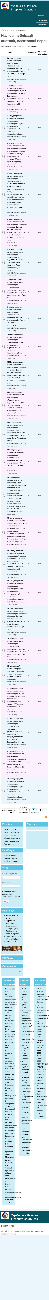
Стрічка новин (10, 855)
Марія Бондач (14, 682)
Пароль (6, 883)
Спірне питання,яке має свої (42, 1096)
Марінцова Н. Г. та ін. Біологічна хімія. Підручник (9, 1079)
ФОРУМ (41, 16)
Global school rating (13, 936)
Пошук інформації (11, 841)
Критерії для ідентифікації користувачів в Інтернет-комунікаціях (27, 1142)
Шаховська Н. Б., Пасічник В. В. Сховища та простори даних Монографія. (10, 1146)
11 (11, 812)
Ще (27, 1153)
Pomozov (12, 511)
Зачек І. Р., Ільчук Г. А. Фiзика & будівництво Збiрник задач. (10, 1168)
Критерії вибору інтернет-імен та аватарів (25, 1077)
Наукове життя (10, 829)
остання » (34, 812)
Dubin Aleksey (14, 79)
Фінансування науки (12, 838)
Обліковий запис (11, 861)
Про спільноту (10, 844)
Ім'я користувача (9, 874)
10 (44, 810)
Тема (9, 53)
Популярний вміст (11, 858)
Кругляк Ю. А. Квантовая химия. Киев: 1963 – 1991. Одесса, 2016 (41, 1050)
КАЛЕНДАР (42, 20)
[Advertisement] (36, 840)
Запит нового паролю (11, 897)
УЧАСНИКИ (42, 25)
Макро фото (11, 942)
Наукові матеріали (17, 30)
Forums (5, 30)
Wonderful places (12, 939)
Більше (10, 1203)
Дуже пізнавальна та (42, 1105)
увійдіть (33, 46)
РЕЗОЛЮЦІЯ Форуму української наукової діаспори (42, 1069)
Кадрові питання (10, 835)
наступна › (23, 812)
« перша (23, 807)
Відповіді (32, 53)
